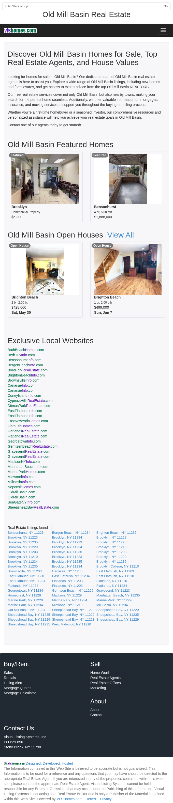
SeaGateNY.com (24, 502)
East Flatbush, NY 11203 (115, 571)
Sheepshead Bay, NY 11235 (29, 615)
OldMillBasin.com (21, 492)
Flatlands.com (27, 431)
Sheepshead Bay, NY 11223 (73, 610)
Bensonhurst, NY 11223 (26, 532)
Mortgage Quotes (17, 688)
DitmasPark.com (29, 406)
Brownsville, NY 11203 (25, 571)
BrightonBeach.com (26, 375)
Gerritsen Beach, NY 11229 (72, 590)
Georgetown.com (24, 441)
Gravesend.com (29, 451)
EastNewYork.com (28, 421)
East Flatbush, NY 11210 (26, 576)
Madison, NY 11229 (67, 595)
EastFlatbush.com (25, 411)
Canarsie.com (22, 385)
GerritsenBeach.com (32, 446)
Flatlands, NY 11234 (23, 586)
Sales (8, 673)
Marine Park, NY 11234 (69, 600)
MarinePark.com (26, 472)
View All (120, 235)
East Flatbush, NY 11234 (71, 576)
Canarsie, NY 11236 (67, 571)
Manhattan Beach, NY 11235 (118, 595)
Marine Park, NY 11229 (25, 600)
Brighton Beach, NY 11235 (116, 532)
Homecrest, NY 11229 (24, 595)
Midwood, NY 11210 (67, 605)
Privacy (106, 799)
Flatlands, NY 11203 (67, 581)
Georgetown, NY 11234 (25, 590)
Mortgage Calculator (20, 693)
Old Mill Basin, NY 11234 (26, 610)
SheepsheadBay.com (33, 507)
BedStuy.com (21, 355)
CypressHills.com (30, 401)
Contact (96, 715)
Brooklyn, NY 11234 (67, 537)
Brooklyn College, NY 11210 (117, 566)
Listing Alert (13, 683)
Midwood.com (22, 477)
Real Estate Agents (105, 678)
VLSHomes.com (69, 799)
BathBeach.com (26, 350)
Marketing (98, 688)
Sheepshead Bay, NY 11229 (117, 610)
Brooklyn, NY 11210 (111, 547)
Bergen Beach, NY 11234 (71, 532)
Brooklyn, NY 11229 (111, 537)
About (95, 710)
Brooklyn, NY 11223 (23, 537)
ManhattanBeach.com (28, 467)
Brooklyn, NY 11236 (67, 552)
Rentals (10, 678)
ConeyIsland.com (24, 395)
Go (166, 6)
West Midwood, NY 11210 (71, 624)
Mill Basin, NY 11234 (112, 605)
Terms (91, 799)
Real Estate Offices (105, 683)
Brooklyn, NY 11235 (23, 542)
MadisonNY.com (24, 462)
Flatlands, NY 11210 (111, 581)
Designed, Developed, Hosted (49, 763)
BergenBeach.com (25, 365)
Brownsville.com (23, 380)
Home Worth (100, 673)
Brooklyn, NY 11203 (23, 552)
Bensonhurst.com (24, 360)
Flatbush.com (24, 426)
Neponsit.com (24, 487)
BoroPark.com (28, 370)
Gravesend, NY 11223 (113, 590)
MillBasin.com (22, 482)
